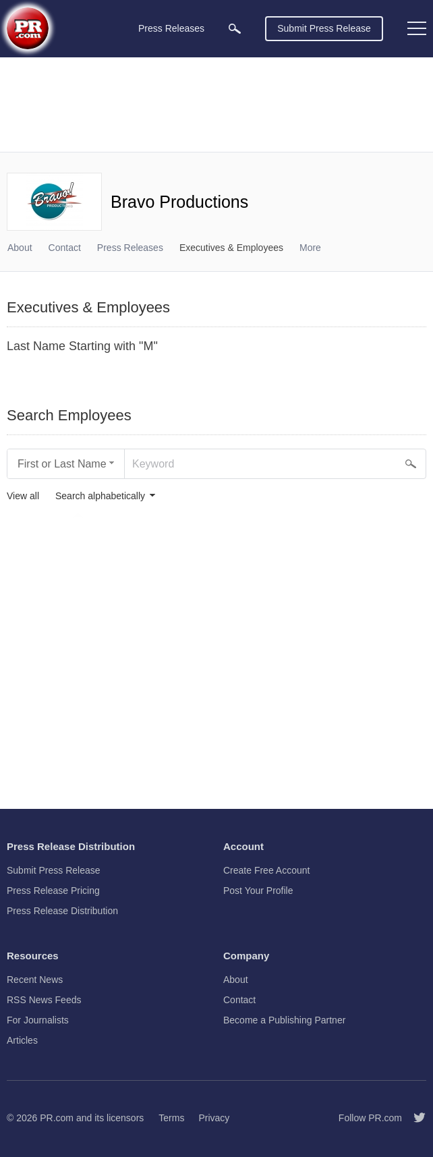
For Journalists (38, 1020)
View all (23, 496)
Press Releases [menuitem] (171, 28)
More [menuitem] (310, 247)
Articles (22, 1040)
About (19, 247)
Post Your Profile (258, 890)
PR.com (57, 1117)
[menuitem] (235, 28)
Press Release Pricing (53, 890)
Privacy (213, 1118)
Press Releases (130, 247)
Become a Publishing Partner (284, 1020)
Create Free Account (266, 870)
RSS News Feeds (44, 999)
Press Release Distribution (62, 910)
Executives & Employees (231, 247)
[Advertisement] (216, 104)
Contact (65, 247)
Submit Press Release (324, 28)
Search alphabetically (100, 496)
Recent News (35, 979)
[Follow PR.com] (414, 1117)
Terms (171, 1118)
